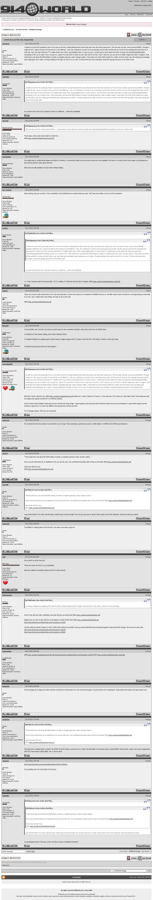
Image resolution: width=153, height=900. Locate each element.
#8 (150, 326)
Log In (78, 24)
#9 (150, 364)
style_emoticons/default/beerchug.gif (40, 469)
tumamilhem (6, 651)
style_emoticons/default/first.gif (87, 620)
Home (130, 1)
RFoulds (5, 326)
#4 (150, 157)
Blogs (150, 1)
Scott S (5, 453)
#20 (149, 795)
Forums (136, 1)
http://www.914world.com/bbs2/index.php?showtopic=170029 (45, 622)
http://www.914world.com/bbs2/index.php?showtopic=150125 (45, 630)
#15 (149, 595)
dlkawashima (7, 595)
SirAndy (5, 121)
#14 (149, 557)
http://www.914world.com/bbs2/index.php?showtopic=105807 (45, 632)
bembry (5, 228)
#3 (150, 121)
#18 (149, 719)
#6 (150, 228)
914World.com (9, 30)
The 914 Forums (21, 30)
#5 (150, 190)
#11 (149, 453)
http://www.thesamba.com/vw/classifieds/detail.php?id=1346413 (45, 764)
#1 (150, 43)
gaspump (5, 44)
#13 (149, 523)
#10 (149, 420)
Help (126, 14)
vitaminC (5, 761)
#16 (149, 651)
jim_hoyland (6, 190)
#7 (150, 291)
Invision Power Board (68, 882)
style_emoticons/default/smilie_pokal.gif (106, 281)
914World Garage (35, 30)
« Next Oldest (123, 851)
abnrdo (5, 291)
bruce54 (5, 485)
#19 (149, 761)
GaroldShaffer (7, 364)
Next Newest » (146, 851)
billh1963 (5, 77)
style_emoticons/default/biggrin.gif (61, 396)
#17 (149, 686)
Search (132, 14)
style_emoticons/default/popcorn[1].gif (41, 138)
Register (83, 24)
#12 (149, 484)
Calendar (149, 14)
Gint (3, 557)
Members (140, 14)
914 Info (143, 1)
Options (142, 39)
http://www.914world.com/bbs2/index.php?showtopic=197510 (72, 655)
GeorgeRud (6, 157)
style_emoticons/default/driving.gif (39, 302)
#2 (150, 77)
